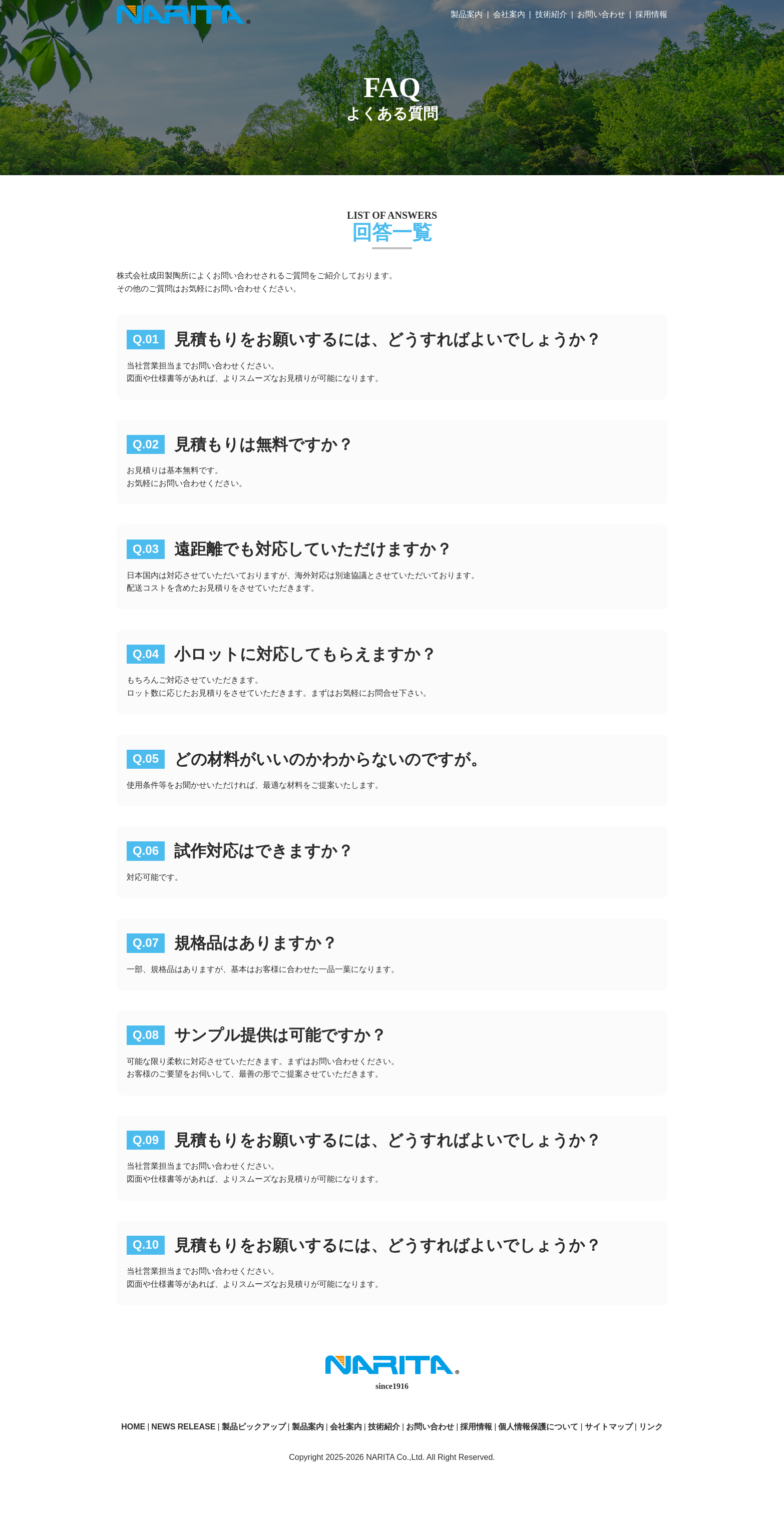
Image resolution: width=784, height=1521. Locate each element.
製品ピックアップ (254, 1426)
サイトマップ (609, 1426)
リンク (651, 1426)
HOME (133, 1426)
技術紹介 (551, 14)
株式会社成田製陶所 (183, 14)
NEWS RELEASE (183, 1426)
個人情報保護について (538, 1426)
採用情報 (651, 14)
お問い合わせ (601, 14)
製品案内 (467, 14)
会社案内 (509, 14)
